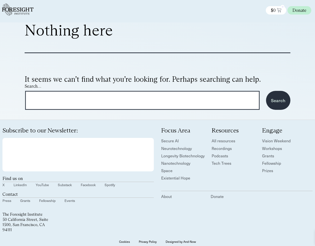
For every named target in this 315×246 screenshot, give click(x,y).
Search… (33, 86)
